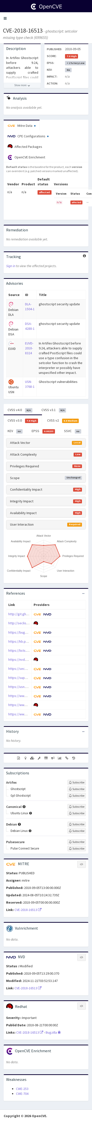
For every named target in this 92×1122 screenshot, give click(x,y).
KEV (15, 431)
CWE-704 (22, 1093)
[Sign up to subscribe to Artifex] (76, 782)
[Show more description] (22, 85)
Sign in (10, 266)
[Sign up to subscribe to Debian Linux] (76, 831)
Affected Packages (25, 146)
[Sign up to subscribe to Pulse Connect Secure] (76, 848)
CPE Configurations (28, 136)
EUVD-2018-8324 (29, 348)
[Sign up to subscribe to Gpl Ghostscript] (76, 795)
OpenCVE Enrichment (26, 157)
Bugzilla (53, 1032)
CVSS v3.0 (23, 420)
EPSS (43, 431)
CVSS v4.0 (20, 410)
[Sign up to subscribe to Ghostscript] (76, 789)
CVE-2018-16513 (23, 30)
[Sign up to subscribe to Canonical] (76, 806)
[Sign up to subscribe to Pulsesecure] (76, 842)
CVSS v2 (63, 420)
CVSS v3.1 (53, 410)
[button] (5, 18)
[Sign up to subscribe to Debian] (76, 824)
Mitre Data (22, 125)
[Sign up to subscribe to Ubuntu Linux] (76, 813)
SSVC (72, 431)
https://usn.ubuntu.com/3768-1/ (31, 687)
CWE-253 (22, 1089)
